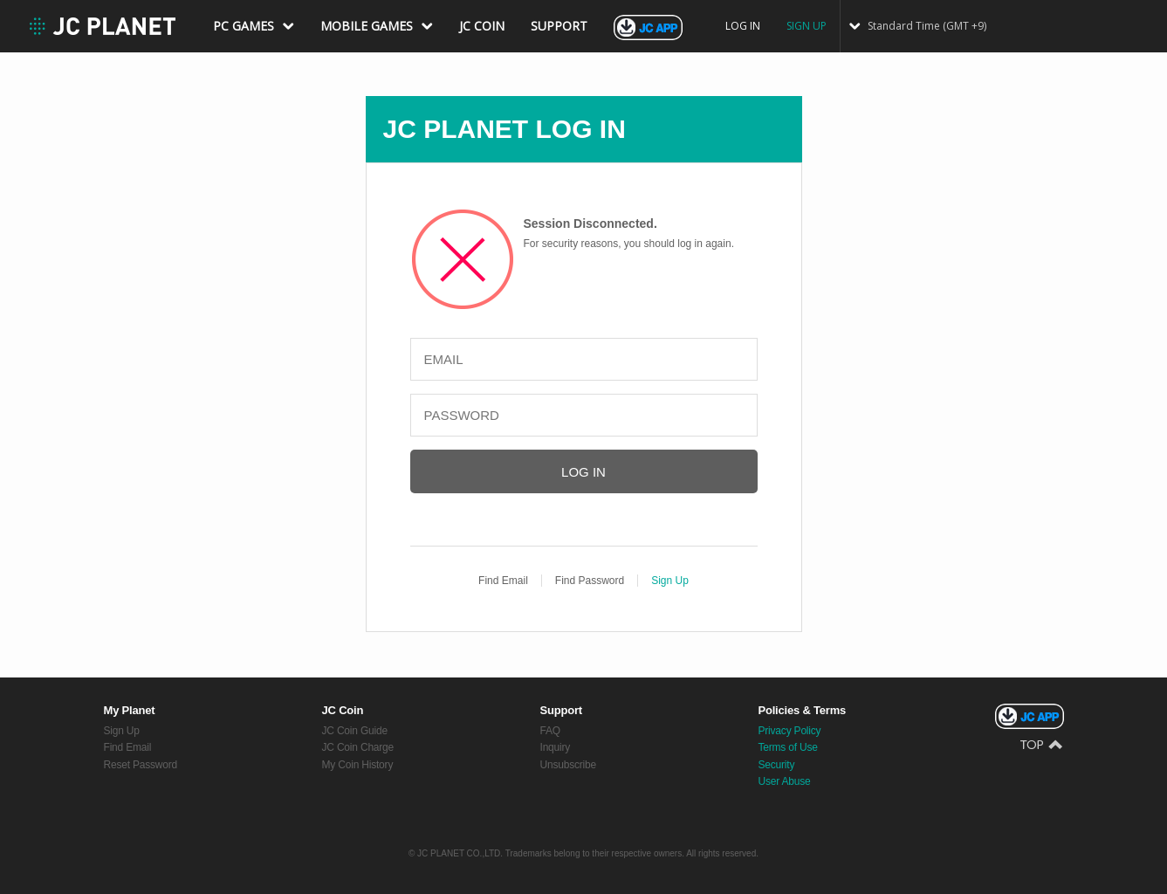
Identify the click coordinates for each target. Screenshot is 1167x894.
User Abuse (785, 781)
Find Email (503, 580)
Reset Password (141, 765)
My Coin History (358, 765)
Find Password (589, 580)
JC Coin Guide (355, 731)
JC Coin (343, 710)
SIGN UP (806, 25)
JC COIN (482, 25)
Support (561, 710)
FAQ (550, 731)
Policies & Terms (803, 710)
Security (777, 765)
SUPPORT (559, 25)
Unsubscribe (568, 765)
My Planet (129, 710)
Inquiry (555, 747)
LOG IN (742, 25)
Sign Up (670, 580)
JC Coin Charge (358, 747)
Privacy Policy (790, 731)
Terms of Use (788, 747)
